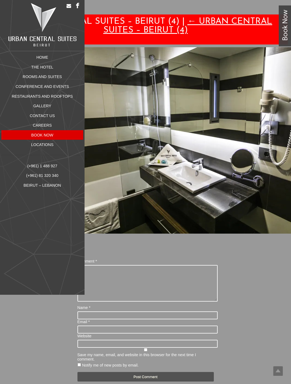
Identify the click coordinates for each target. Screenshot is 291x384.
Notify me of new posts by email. (110, 372)
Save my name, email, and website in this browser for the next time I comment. (136, 363)
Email (83, 328)
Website (84, 342)
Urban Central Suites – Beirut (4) (187, 26)
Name (84, 314)
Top (278, 371)
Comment (87, 261)
